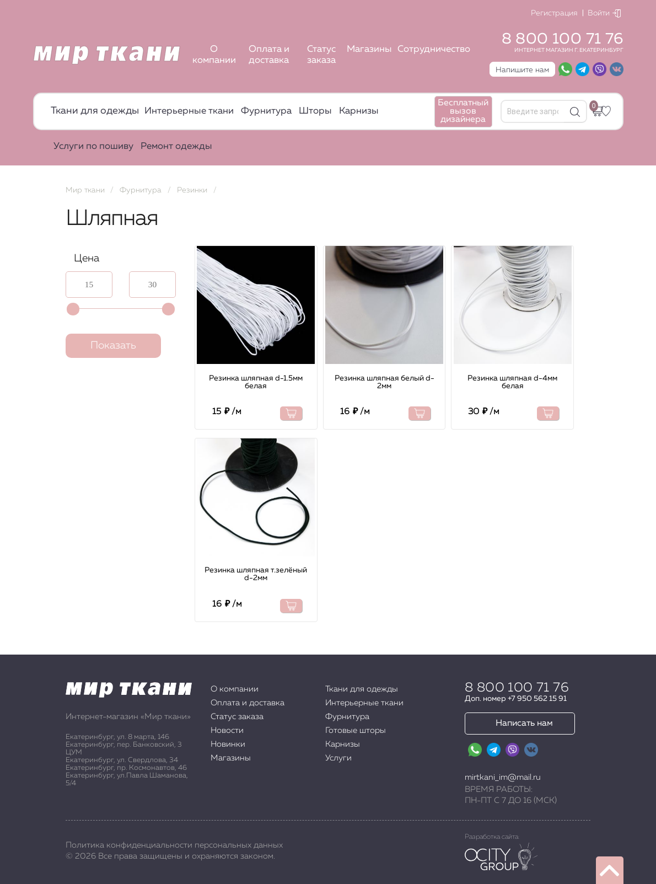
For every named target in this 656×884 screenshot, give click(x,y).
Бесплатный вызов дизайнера (463, 111)
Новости (227, 730)
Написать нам (524, 723)
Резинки (192, 190)
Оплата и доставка (269, 55)
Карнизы (359, 111)
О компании (214, 55)
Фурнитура (266, 111)
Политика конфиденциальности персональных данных (174, 845)
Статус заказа (321, 55)
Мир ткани (85, 190)
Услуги (338, 758)
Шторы (315, 111)
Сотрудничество (433, 49)
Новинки (228, 744)
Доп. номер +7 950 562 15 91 (516, 699)
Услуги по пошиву (93, 146)
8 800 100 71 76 (562, 39)
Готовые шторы (355, 730)
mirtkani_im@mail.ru (503, 777)
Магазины (369, 49)
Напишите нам (522, 70)
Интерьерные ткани (189, 111)
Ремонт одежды (176, 146)
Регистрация (554, 13)
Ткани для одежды (95, 111)
